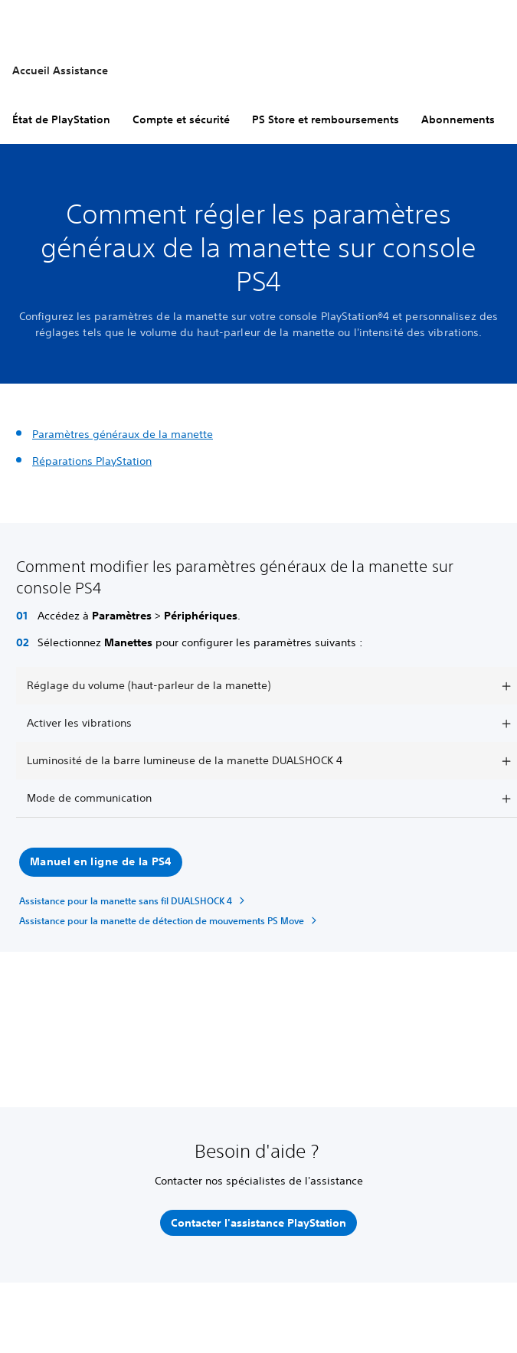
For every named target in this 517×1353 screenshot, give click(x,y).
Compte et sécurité (181, 119)
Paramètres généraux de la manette (122, 434)
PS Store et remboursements (325, 119)
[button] (100, 862)
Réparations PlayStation (92, 461)
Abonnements (458, 119)
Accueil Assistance (60, 70)
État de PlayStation (61, 119)
